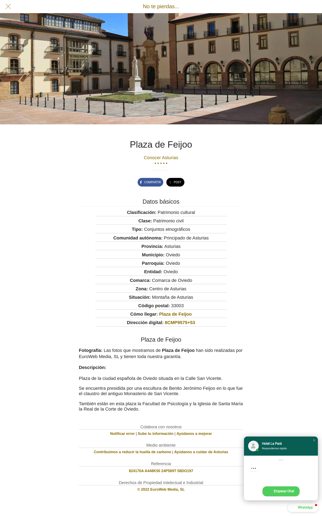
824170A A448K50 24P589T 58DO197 (161, 471)
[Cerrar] (8, 6)
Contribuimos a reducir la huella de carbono (132, 452)
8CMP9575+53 (180, 322)
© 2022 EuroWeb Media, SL (161, 489)
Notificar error (122, 434)
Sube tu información (156, 434)
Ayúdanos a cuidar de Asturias (201, 452)
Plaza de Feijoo (175, 314)
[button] (314, 440)
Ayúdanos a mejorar (194, 434)
